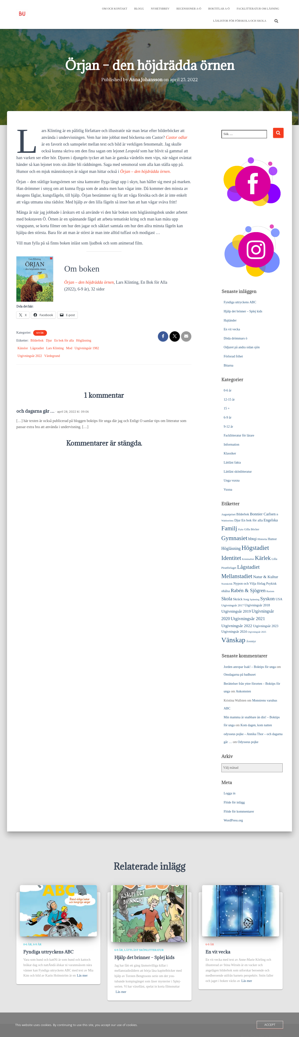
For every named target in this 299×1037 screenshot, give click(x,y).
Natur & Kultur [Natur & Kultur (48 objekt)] (265, 577)
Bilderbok (37, 340)
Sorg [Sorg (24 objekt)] (246, 599)
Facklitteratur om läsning (258, 8)
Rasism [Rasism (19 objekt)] (270, 591)
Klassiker (230, 453)
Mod (69, 348)
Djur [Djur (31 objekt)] (237, 520)
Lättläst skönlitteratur (238, 471)
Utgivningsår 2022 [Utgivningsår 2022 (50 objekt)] (236, 625)
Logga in (229, 793)
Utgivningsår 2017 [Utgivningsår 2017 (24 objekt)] (232, 605)
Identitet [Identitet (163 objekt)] (231, 558)
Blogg (139, 8)
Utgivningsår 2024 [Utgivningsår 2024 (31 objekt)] (234, 631)
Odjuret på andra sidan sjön (242, 347)
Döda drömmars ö (235, 338)
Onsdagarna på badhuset (240, 674)
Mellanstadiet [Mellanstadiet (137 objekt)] (237, 576)
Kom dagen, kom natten (256, 725)
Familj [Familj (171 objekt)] (229, 528)
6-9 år (39, 333)
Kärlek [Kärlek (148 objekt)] (263, 558)
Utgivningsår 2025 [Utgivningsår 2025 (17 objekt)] (257, 632)
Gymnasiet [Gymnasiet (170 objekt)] (234, 538)
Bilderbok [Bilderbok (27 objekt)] (242, 514)
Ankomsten (243, 691)
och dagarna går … (35, 411)
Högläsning (83, 340)
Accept (269, 1025)
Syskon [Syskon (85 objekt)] (267, 598)
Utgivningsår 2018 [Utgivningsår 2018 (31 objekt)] (257, 605)
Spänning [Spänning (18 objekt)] (254, 599)
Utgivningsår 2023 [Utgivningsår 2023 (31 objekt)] (265, 626)
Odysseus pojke (248, 742)
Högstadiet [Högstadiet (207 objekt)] (255, 547)
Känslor (23, 348)
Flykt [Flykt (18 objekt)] (240, 529)
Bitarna (228, 365)
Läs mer (82, 975)
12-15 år (229, 399)
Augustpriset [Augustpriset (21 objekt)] (228, 514)
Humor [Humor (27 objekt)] (272, 539)
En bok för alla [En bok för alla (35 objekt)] (252, 520)
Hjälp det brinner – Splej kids (243, 311)
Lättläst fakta (232, 462)
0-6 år (227, 390)
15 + (227, 408)
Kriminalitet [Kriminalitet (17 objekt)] (248, 559)
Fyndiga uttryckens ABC (240, 302)
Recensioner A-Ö (188, 8)
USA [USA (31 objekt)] (279, 599)
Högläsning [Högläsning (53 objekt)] (231, 548)
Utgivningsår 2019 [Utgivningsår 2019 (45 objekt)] (236, 611)
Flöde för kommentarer (239, 811)
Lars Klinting (55, 348)
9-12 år (228, 426)
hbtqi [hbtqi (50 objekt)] (252, 538)
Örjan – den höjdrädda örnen (89, 282)
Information (231, 444)
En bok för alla (64, 340)
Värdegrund (52, 356)
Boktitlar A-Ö (219, 8)
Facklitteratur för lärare (239, 435)
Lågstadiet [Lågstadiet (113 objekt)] (248, 567)
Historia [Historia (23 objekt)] (262, 539)
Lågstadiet (37, 348)
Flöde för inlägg (234, 802)
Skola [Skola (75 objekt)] (226, 598)
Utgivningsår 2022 (30, 356)
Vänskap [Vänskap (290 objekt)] (233, 640)
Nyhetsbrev (160, 8)
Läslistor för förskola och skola (239, 20)
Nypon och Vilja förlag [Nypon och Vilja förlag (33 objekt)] (249, 583)
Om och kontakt (114, 8)
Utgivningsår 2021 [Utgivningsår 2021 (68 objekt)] (248, 618)
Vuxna (228, 489)
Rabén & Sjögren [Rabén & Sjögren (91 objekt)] (248, 590)
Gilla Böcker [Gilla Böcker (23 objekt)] (251, 529)
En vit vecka (232, 329)
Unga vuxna (232, 480)
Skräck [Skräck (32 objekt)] (237, 599)
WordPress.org (233, 820)
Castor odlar (177, 137)
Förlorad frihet (233, 356)
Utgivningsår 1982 (87, 348)
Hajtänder (230, 320)
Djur (49, 340)
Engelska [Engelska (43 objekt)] (270, 520)
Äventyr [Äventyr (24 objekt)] (251, 641)
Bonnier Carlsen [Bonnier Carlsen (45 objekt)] (263, 514)
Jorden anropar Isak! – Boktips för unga (250, 667)
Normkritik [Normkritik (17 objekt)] (227, 584)
